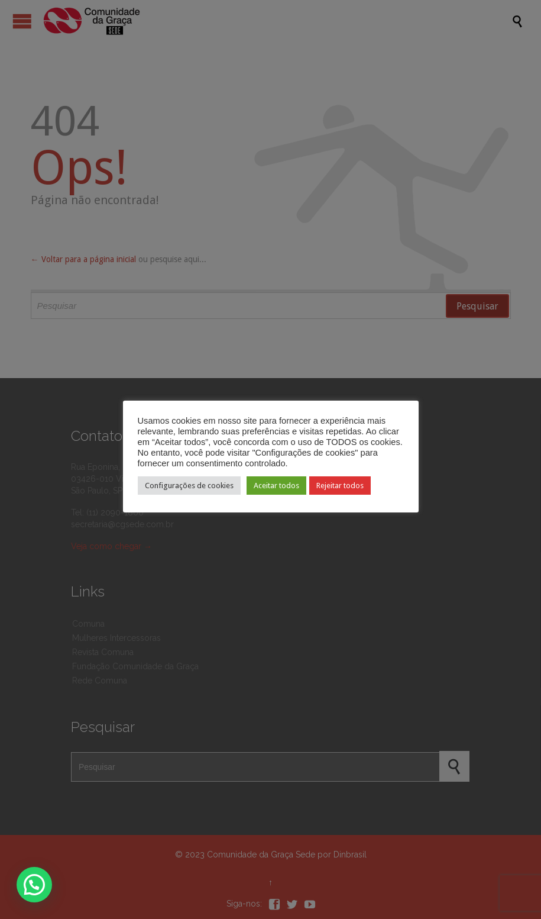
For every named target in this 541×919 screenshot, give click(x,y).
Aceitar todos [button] (276, 485)
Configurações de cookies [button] (189, 485)
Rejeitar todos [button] (340, 485)
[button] (34, 884)
